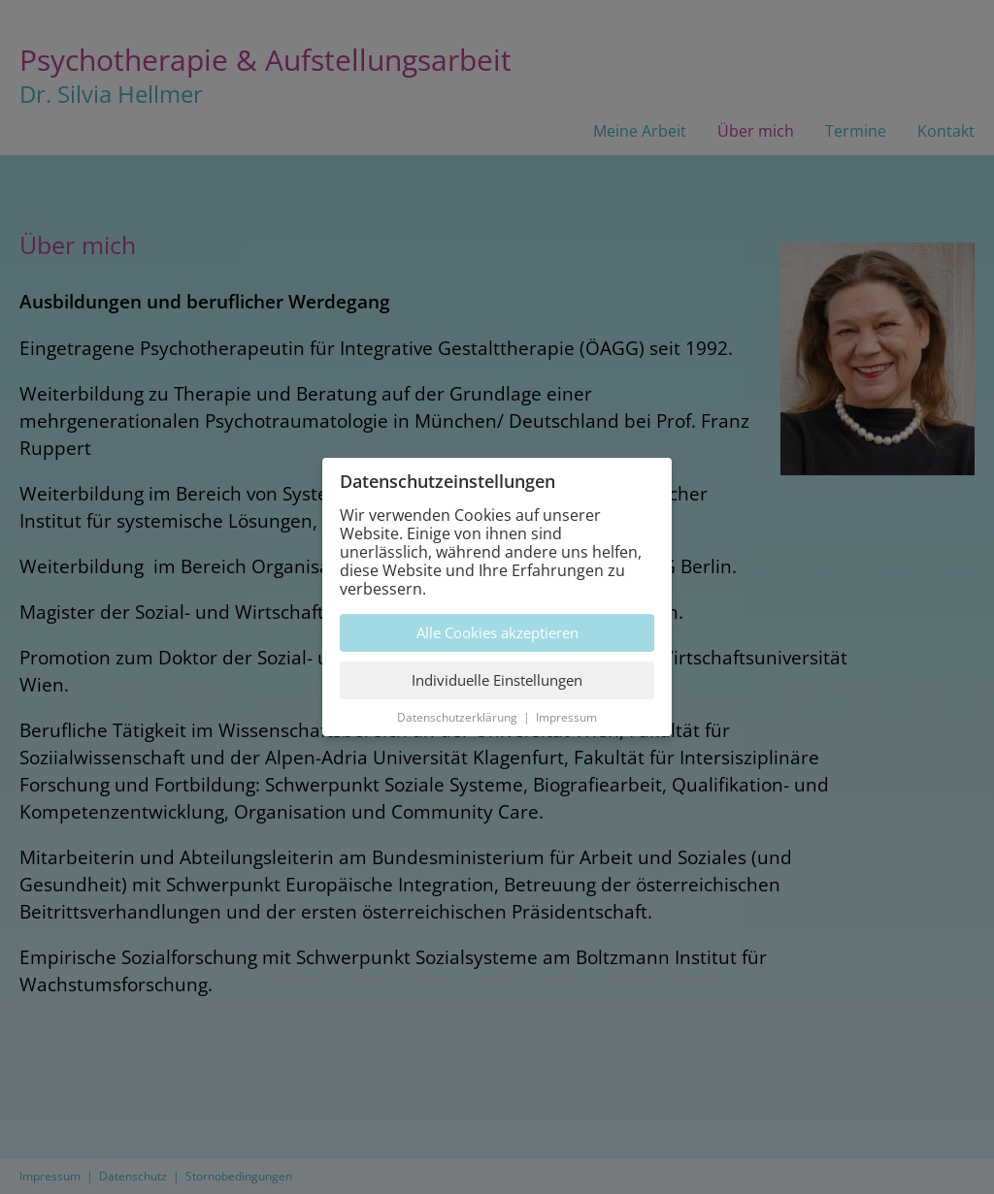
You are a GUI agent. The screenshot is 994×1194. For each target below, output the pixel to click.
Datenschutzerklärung (457, 717)
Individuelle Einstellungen (497, 680)
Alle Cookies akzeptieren (497, 632)
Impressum (566, 717)
